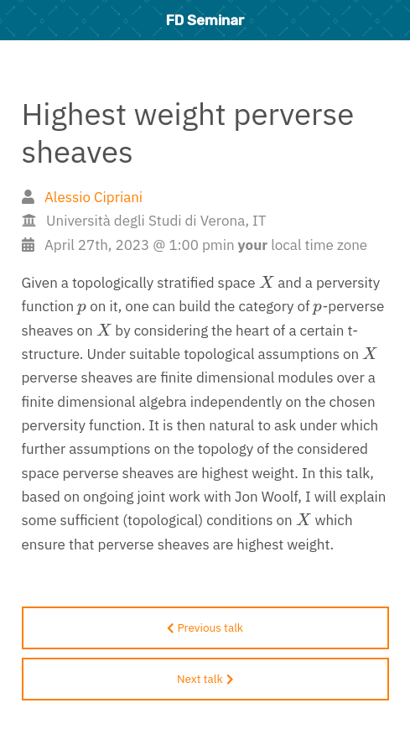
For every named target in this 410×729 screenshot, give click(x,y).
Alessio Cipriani (93, 197)
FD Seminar (205, 20)
